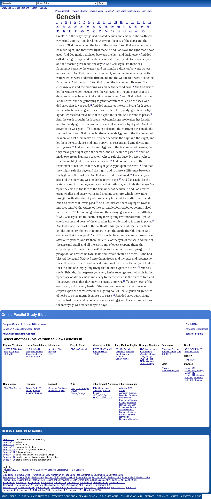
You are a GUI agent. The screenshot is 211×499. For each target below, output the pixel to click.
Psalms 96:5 (38, 477)
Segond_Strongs (34, 393)
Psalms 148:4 (38, 480)
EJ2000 (103, 398)
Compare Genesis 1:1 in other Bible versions (24, 324)
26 (93, 27)
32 (130, 27)
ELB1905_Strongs (193, 380)
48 (130, 31)
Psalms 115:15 (99, 477)
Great (34, 8)
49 (136, 31)
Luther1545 (190, 368)
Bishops (119, 356)
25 (87, 27)
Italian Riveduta (126, 410)
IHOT (51, 354)
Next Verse (121, 11)
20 (57, 27)
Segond (36, 391)
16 (132, 22)
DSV (6, 388)
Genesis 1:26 (9, 457)
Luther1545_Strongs (194, 371)
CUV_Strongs (82, 389)
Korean (122, 412)
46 (118, 31)
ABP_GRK (190, 349)
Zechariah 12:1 (26, 485)
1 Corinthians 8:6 (26, 488)
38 (69, 31)
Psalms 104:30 (83, 477)
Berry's (149, 496)
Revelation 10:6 (42, 490)
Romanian (124, 419)
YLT (10, 349)
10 (98, 22)
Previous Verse (96, 11)
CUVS (74, 391)
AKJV (11, 352)
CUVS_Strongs (78, 393)
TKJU (96, 354)
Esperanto (124, 400)
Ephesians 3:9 (43, 488)
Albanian (123, 388)
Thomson (166, 349)
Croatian (133, 395)
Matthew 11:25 (42, 485)
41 (88, 31)
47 (124, 31)
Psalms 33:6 (104, 475)
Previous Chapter (79, 11)
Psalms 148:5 (52, 480)
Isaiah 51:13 (60, 482)
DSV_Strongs (15, 388)
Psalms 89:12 (23, 477)
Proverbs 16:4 (27, 470)
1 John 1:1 (79, 470)
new (155, 349)
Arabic (122, 391)
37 (63, 31)
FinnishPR (131, 403)
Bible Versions (22, 8)
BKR (121, 398)
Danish (127, 398)
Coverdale (120, 352)
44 (106, 31)
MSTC (96, 349)
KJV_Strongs (146, 352)
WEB (6, 352)
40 (82, 31)
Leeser (96, 393)
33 (136, 27)
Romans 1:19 (90, 485)
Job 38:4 (81, 475)
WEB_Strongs (146, 359)
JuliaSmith (35, 349)
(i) (64, 35)
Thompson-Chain (131, 496)
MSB (11, 354)
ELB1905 (198, 378)
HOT (187, 360)
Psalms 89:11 (9, 477)
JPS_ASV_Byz (100, 395)
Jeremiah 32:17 (117, 482)
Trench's (162, 496)
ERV (15, 349)
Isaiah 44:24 (34, 482)
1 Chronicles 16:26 (41, 475)
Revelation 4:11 (26, 490)
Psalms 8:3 (91, 475)
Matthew (130, 352)
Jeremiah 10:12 (100, 482)
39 (75, 31)
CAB (179, 352)
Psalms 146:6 (23, 480)
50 (143, 31)
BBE (73, 349)
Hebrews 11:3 (118, 488)
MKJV (103, 349)
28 (106, 27)
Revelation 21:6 (75, 490)
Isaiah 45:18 (47, 482)
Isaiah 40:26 (131, 480)
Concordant (31, 354)
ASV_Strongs (146, 356)
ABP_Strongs (146, 349)
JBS (63, 391)
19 (149, 22)
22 (69, 27)
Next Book (147, 11)
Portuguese (129, 414)
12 (109, 22)
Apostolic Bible (191, 496)
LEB (17, 352)
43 (100, 31)
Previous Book (62, 11)
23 (75, 27)
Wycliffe (119, 349)
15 (127, 22)
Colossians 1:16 (58, 488)
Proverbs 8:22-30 (83, 480)
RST (130, 388)
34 (142, 27)
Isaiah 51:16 (73, 482)
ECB (28, 356)
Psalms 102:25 (52, 477)
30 (118, 27)
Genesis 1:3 (8, 442)
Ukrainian (133, 419)
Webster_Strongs (148, 354)
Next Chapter (133, 11)
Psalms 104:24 (67, 477)
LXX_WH (199, 349)
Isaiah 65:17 (86, 482)
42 (94, 31)
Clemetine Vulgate (170, 371)
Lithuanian (131, 412)
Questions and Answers (34, 496)
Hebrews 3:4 (104, 488)
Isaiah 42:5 (21, 482)
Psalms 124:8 (128, 477)
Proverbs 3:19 (67, 480)
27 (99, 27)
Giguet (29, 388)
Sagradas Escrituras (57, 388)
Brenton (175, 349)
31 (124, 27)
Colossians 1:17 (75, 488)
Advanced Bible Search (196, 329)
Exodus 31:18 (23, 475)
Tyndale (127, 349)
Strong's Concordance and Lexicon (74, 496)
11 (104, 22)
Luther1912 (190, 373)
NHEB (96, 398)
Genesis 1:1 (8, 439)
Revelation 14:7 (59, 490)
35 (148, 27)
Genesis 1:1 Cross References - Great (21, 329)
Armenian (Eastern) (128, 393)
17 (138, 22)
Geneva (125, 354)
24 (81, 27)
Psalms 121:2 (114, 477)
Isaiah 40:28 (9, 482)
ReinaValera (54, 391)
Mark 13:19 (41, 470)
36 (57, 31)
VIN (86, 349)
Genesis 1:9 (8, 447)
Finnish (122, 403)
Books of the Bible (194, 334)
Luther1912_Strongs (194, 375)
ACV (33, 356)
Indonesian (124, 407)
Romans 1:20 (104, 485)
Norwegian (124, 417)
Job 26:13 (70, 475)
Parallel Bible (191, 324)
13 (115, 22)
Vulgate (165, 368)
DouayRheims (122, 359)
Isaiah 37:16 (117, 480)
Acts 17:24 (77, 485)
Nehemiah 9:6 (58, 475)
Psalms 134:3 (143, 477)
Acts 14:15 (66, 485)
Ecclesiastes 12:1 (101, 480)
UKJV (104, 352)
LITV (40, 354)
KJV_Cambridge (101, 388)
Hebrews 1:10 (66, 470)
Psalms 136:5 (9, 480)
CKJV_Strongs (147, 364)
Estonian (133, 400)
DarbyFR (37, 388)
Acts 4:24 (55, 485)
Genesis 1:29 (9, 460)
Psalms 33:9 (117, 475)
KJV (6, 349)
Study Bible (7, 8)
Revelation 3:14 (10, 490)
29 (112, 27)
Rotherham (37, 352)
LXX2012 (166, 354)
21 (64, 27)
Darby (29, 352)
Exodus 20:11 (9, 475)
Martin (29, 391)
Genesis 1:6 (8, 445)
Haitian (122, 405)
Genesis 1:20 (9, 452)
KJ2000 (97, 352)
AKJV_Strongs (146, 361)
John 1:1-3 (53, 470)
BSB (6, 354)
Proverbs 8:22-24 (11, 470)
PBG (121, 414)
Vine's (174, 496)
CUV (73, 389)
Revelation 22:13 (92, 490)
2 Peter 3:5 (131, 488)
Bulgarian (123, 395)
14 (121, 22)
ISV (82, 349)
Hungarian (131, 405)
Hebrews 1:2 (90, 488)
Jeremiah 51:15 (10, 485)
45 (112, 31)
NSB (78, 349)
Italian (133, 407)
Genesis (43, 8)
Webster (106, 391)
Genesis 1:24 (9, 455)
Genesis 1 (109, 11)
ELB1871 (189, 378)
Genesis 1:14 (9, 450)
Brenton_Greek (169, 352)
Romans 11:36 (10, 488)
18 (144, 22)
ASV (20, 349)
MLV (38, 356)
